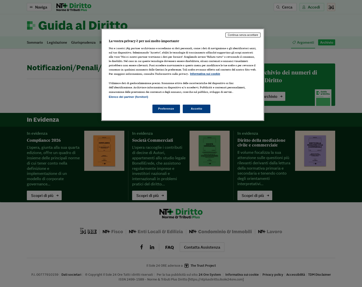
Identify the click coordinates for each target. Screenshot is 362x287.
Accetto (196, 108)
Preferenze (166, 108)
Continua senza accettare (243, 34)
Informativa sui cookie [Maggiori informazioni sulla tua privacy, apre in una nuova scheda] (205, 73)
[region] (182, 75)
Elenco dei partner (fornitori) (128, 96)
